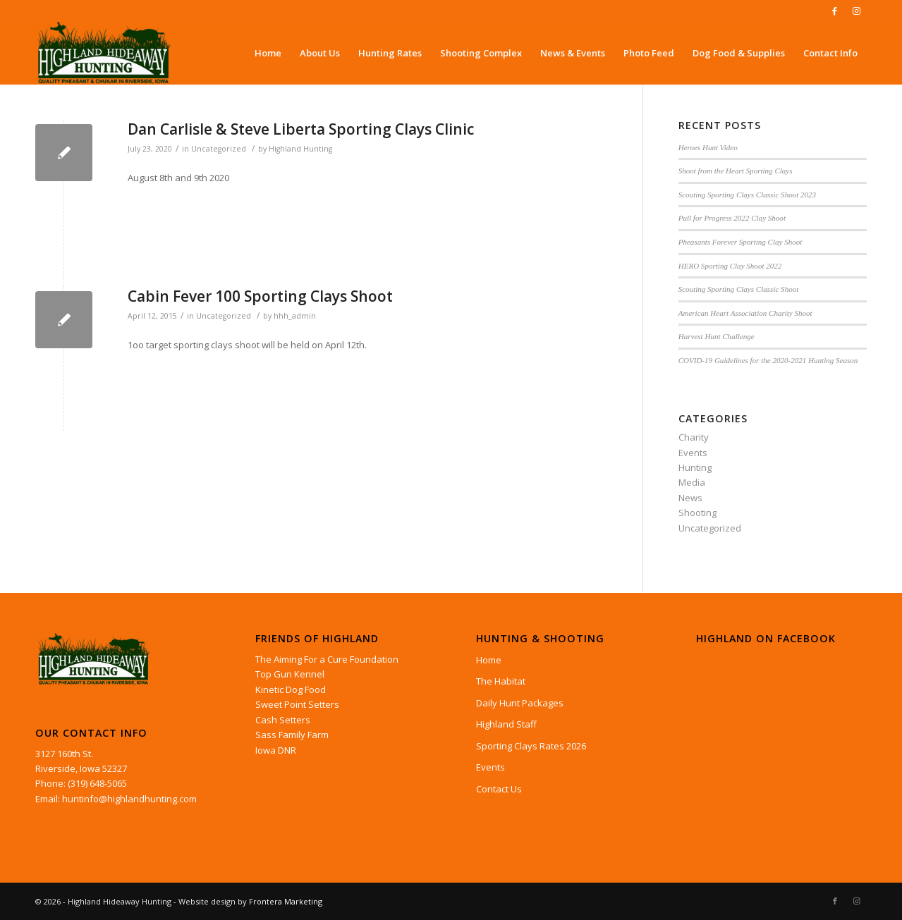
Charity (693, 437)
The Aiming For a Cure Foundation (326, 659)
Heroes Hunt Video (708, 147)
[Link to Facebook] (834, 10)
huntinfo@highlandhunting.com (129, 798)
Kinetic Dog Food (290, 689)
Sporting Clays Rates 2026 (531, 746)
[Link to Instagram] (856, 10)
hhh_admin (295, 316)
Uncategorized (218, 149)
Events (692, 452)
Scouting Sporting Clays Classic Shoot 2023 (747, 194)
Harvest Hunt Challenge (716, 336)
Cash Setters (282, 719)
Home (488, 660)
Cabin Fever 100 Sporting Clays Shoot (260, 296)
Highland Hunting (300, 149)
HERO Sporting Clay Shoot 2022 (730, 266)
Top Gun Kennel (289, 674)
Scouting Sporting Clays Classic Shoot (738, 289)
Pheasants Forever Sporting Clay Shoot (740, 242)
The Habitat (500, 681)
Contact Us (499, 789)
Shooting (697, 512)
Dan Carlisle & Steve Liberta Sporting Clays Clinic (301, 129)
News (690, 497)
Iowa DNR (275, 750)
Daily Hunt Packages (519, 703)
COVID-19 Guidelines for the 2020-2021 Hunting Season (768, 360)
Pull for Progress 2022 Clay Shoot (732, 218)
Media (691, 482)
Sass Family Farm (292, 734)
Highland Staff (506, 724)
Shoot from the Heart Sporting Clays (735, 170)
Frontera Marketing (285, 901)
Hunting (695, 467)
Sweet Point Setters (297, 704)
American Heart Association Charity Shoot (745, 313)
